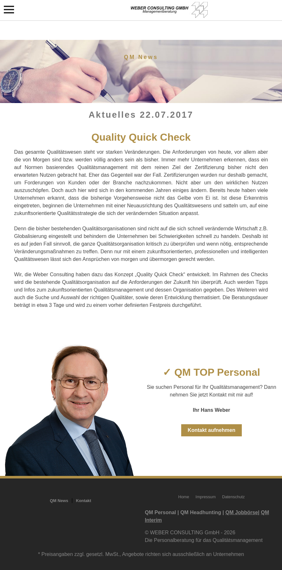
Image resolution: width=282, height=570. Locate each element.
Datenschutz (233, 496)
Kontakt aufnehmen (211, 430)
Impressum (206, 496)
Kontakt (83, 500)
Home (183, 496)
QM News (59, 500)
